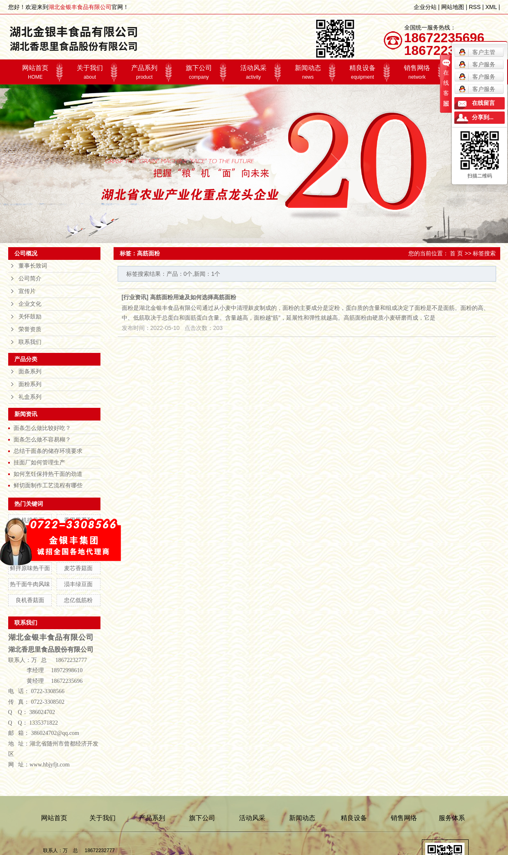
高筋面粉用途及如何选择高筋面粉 (193, 297)
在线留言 (483, 103)
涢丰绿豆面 (78, 584)
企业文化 (29, 304)
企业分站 (425, 7)
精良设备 (362, 72)
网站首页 (35, 72)
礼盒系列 (29, 397)
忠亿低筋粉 (78, 600)
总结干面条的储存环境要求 (48, 451)
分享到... (483, 117)
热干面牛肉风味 (30, 584)
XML (491, 7)
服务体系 (452, 817)
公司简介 (29, 278)
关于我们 (90, 72)
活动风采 (253, 72)
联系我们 (29, 342)
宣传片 (27, 291)
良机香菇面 (30, 600)
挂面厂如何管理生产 (39, 462)
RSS (475, 7)
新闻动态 (308, 72)
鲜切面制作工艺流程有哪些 (48, 485)
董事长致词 (32, 266)
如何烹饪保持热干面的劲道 (48, 474)
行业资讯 (134, 297)
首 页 (456, 253)
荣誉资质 (29, 329)
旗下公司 (199, 72)
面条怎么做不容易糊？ (42, 439)
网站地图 (452, 7)
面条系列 (29, 371)
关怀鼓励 (29, 317)
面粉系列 (29, 384)
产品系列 (144, 72)
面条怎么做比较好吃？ (42, 428)
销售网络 (417, 72)
